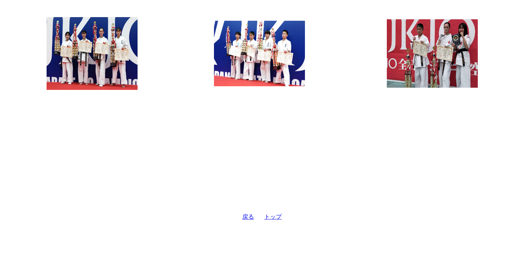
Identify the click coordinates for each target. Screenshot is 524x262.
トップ (273, 217)
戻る (248, 217)
